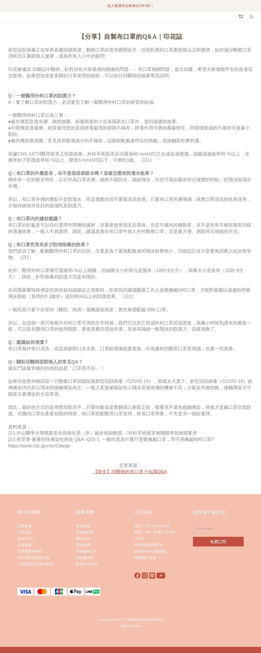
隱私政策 (83, 538)
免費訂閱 (218, 541)
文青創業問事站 (29, 551)
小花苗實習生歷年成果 (35, 564)
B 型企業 (24, 532)
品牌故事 (24, 526)
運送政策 (83, 545)
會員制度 (83, 526)
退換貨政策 (85, 532)
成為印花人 (26, 538)
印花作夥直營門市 (148, 545)
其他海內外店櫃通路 (150, 551)
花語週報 (24, 545)
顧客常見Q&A (87, 564)
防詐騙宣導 (85, 557)
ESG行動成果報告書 (33, 557)
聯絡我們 (141, 557)
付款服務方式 (86, 551)
